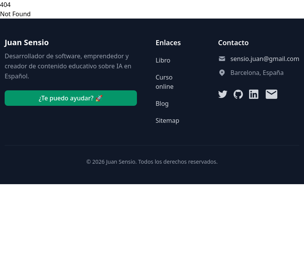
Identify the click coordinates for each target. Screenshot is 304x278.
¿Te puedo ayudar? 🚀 (71, 98)
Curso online (164, 82)
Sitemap (167, 120)
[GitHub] (238, 94)
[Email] (271, 94)
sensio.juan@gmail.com (265, 58)
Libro (162, 60)
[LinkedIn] (253, 94)
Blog (162, 103)
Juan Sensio (27, 42)
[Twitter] (222, 94)
